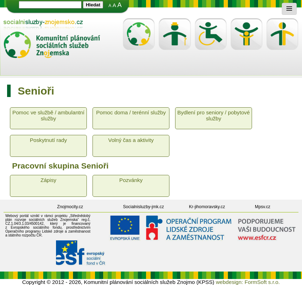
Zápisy (48, 180)
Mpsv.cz (262, 206)
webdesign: (229, 282)
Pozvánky (131, 180)
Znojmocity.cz (70, 206)
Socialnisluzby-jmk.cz (143, 206)
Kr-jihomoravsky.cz (207, 206)
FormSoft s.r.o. (262, 282)
